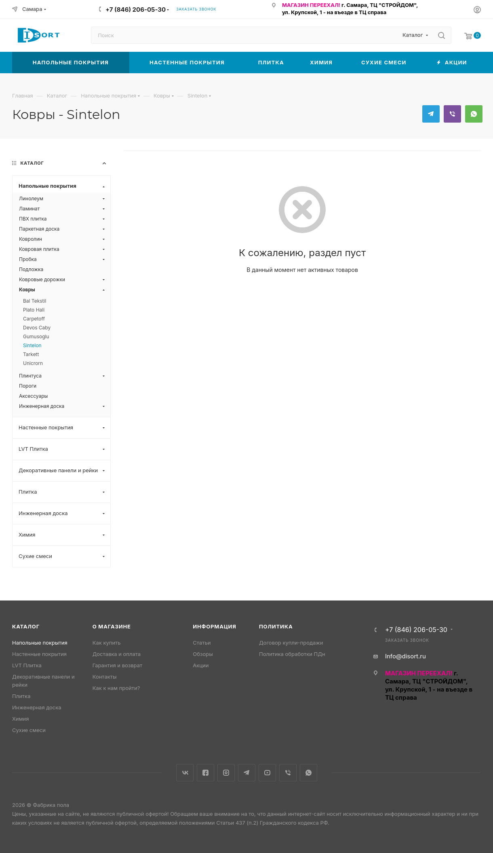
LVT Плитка (27, 665)
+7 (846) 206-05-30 (135, 9)
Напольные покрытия (39, 642)
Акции (201, 665)
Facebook (205, 772)
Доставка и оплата (117, 654)
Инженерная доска (36, 707)
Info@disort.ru (405, 656)
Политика (276, 626)
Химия (20, 718)
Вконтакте (185, 772)
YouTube (267, 772)
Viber (452, 114)
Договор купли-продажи (291, 642)
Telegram (431, 114)
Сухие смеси (29, 730)
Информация (214, 626)
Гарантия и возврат (117, 665)
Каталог (26, 626)
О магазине (112, 626)
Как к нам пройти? (116, 688)
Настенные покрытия (39, 654)
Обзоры (203, 654)
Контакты (105, 676)
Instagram (226, 772)
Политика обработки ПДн (292, 654)
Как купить (107, 642)
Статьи (202, 642)
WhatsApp (473, 114)
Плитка (21, 696)
